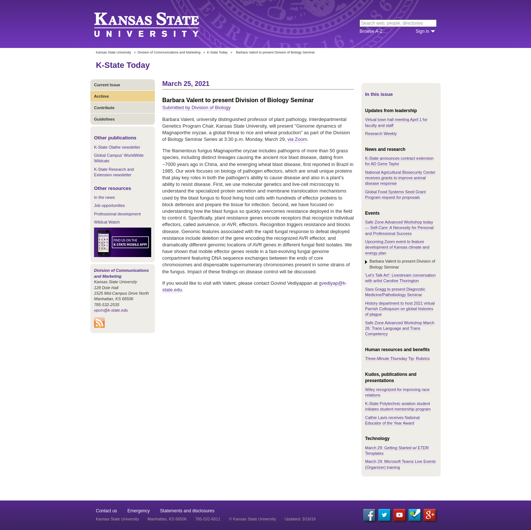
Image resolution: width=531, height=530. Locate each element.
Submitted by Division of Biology (196, 107)
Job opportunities (109, 205)
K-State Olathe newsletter (117, 147)
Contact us (106, 510)
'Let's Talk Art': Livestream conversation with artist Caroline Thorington (400, 278)
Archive (101, 96)
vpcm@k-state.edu (111, 310)
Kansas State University (155, 24)
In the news (104, 197)
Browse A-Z (371, 31)
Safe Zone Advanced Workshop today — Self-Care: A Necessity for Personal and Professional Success (399, 228)
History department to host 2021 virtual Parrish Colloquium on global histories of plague (400, 309)
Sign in (422, 31)
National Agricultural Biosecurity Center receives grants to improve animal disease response (400, 178)
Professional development (117, 214)
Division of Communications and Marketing (169, 52)
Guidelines (104, 119)
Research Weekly (381, 133)
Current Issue (107, 85)
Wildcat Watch (107, 222)
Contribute (104, 107)
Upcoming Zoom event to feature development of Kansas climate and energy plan (397, 247)
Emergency (138, 510)
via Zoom (297, 139)
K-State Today (217, 52)
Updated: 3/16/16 (300, 519)
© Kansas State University (252, 519)
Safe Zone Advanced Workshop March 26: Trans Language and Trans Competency (399, 328)
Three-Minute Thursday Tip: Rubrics (397, 358)
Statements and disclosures (187, 510)
